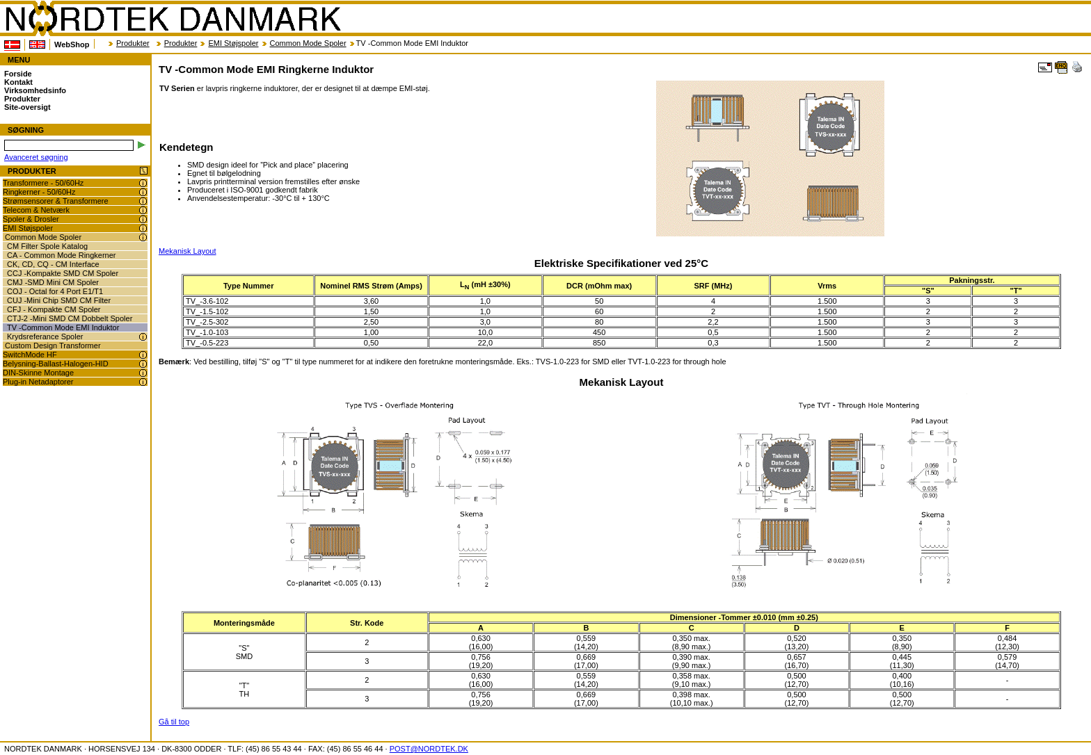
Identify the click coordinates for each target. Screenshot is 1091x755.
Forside (18, 74)
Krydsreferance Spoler (45, 336)
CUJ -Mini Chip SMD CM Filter (59, 300)
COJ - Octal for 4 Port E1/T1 (55, 291)
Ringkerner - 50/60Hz (39, 192)
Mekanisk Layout (187, 251)
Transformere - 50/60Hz (43, 183)
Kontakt (18, 82)
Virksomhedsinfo (35, 90)
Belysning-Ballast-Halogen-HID (56, 363)
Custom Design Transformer (53, 345)
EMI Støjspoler (233, 43)
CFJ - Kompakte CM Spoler (53, 309)
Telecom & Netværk (36, 210)
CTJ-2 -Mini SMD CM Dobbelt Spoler (69, 318)
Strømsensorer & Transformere (56, 201)
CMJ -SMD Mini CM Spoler (53, 282)
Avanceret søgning (36, 157)
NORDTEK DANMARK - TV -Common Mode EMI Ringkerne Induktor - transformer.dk (172, 19)
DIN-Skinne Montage (38, 372)
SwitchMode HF (30, 354)
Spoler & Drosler (31, 219)
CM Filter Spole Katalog (47, 246)
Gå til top (174, 721)
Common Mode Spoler (308, 43)
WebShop (72, 44)
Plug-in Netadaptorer (38, 381)
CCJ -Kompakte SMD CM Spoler (62, 273)
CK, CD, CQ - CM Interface (53, 264)
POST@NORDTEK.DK (429, 749)
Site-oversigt (27, 107)
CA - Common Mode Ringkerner (61, 255)
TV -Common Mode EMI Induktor (63, 327)
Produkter (133, 43)
